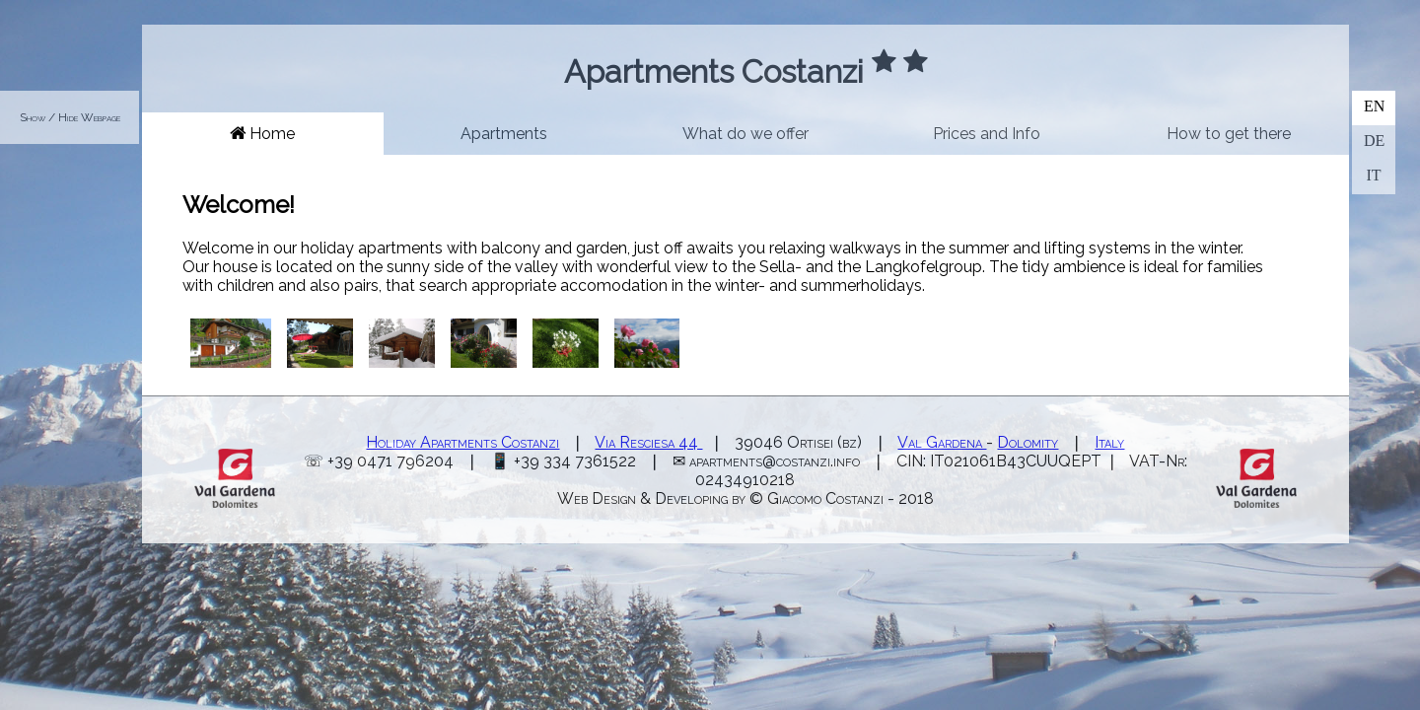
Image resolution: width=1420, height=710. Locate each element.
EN (1374, 106)
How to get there (1229, 133)
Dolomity (1027, 442)
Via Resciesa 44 (648, 442)
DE (1374, 140)
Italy (1109, 442)
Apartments (504, 133)
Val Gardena (941, 442)
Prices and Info (986, 133)
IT (1373, 175)
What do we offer (745, 133)
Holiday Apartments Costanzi (462, 442)
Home (262, 133)
